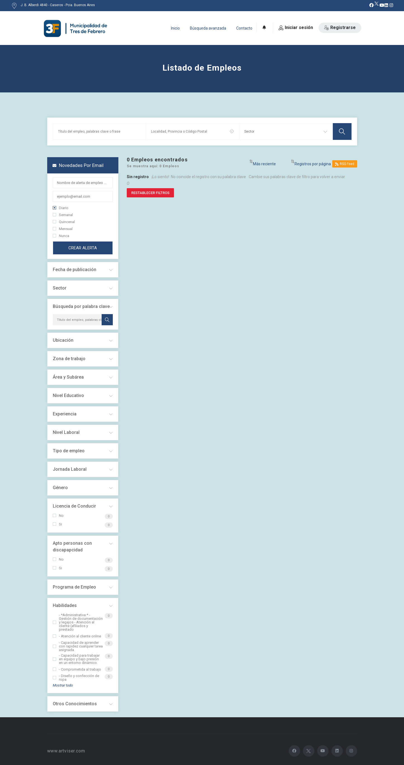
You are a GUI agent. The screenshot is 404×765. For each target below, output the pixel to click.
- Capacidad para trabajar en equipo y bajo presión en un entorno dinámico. (76, 659)
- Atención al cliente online (77, 636)
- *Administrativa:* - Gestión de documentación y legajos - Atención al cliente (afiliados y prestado (78, 622)
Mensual (63, 229)
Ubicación (63, 340)
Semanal (63, 215)
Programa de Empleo (74, 587)
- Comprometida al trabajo (77, 669)
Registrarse (340, 27)
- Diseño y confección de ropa (76, 677)
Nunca (61, 236)
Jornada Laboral (70, 469)
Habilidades (65, 605)
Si (57, 524)
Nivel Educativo (68, 395)
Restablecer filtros (150, 193)
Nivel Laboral (66, 432)
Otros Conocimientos (75, 703)
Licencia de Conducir (74, 506)
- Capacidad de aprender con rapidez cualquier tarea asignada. (78, 646)
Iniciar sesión (296, 27)
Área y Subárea (68, 377)
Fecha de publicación (74, 269)
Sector (59, 288)
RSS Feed (344, 164)
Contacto (244, 28)
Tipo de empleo (69, 450)
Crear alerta (82, 247)
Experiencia (65, 414)
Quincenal (64, 222)
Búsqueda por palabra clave (81, 306)
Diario (60, 208)
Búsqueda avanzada (208, 28)
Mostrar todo (63, 685)
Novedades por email (78, 165)
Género (60, 487)
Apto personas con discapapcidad (72, 547)
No (58, 515)
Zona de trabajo (69, 358)
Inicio (175, 28)
